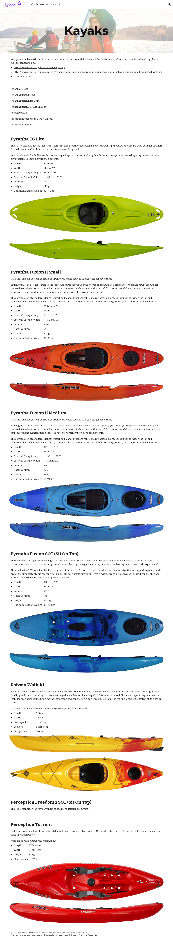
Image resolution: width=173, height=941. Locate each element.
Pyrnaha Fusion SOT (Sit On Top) (28, 106)
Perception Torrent (21, 124)
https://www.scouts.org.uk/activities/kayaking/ (39, 67)
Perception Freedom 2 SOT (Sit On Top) (32, 118)
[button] (169, 4)
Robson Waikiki (19, 112)
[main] (86, 30)
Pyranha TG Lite (19, 89)
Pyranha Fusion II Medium (25, 100)
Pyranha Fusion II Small (23, 95)
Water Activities (22, 76)
